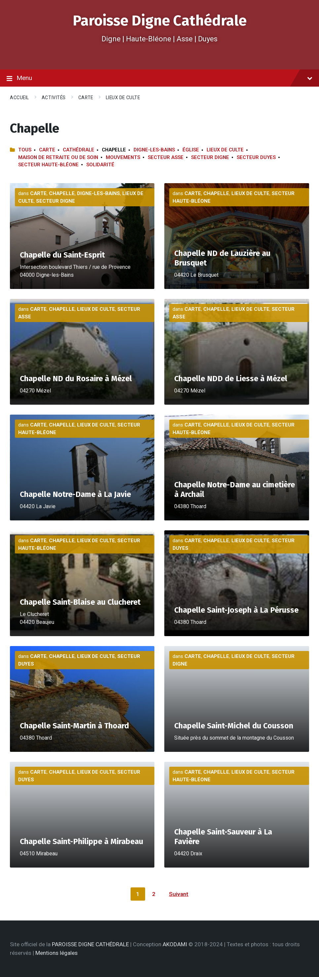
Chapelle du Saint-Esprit (62, 255)
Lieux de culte (123, 97)
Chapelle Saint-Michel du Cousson (233, 725)
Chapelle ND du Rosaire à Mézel (76, 378)
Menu (159, 78)
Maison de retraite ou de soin (58, 157)
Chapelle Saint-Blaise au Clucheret (80, 602)
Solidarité (100, 165)
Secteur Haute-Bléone (48, 165)
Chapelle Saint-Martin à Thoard (74, 725)
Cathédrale (78, 150)
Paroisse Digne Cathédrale (160, 20)
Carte (85, 97)
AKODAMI (175, 944)
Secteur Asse (165, 157)
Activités (54, 97)
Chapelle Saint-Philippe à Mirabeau (81, 841)
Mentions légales (56, 953)
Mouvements (123, 157)
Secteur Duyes (256, 157)
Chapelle (62, 193)
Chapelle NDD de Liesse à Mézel (230, 378)
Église (190, 150)
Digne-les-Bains (154, 150)
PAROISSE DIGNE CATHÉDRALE (90, 944)
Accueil (19, 97)
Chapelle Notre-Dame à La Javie (75, 494)
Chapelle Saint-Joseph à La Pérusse (236, 610)
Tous (24, 150)
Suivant (178, 894)
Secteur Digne (210, 157)
